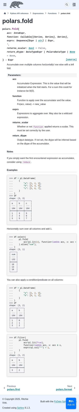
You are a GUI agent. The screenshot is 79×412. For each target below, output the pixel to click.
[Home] (5, 13)
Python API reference (19, 13)
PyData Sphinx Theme (65, 401)
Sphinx (20, 408)
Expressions (38, 13)
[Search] (66, 4)
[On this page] (74, 4)
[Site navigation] (5, 4)
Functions (52, 13)
